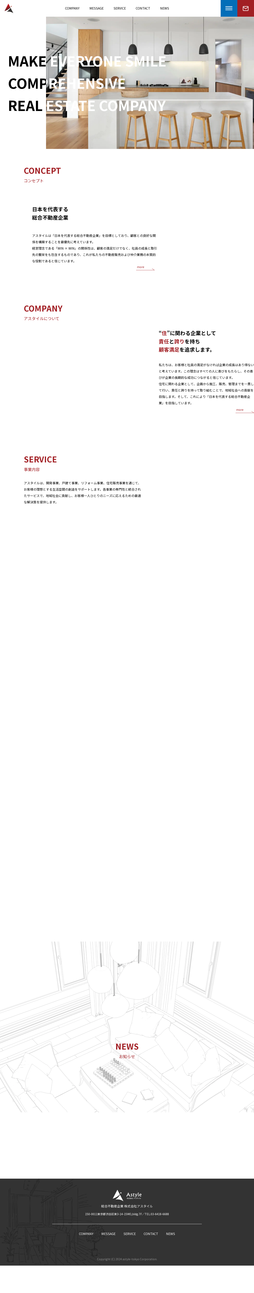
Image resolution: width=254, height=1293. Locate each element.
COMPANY (72, 8)
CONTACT (143, 8)
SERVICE (120, 8)
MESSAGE (96, 8)
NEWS (164, 8)
